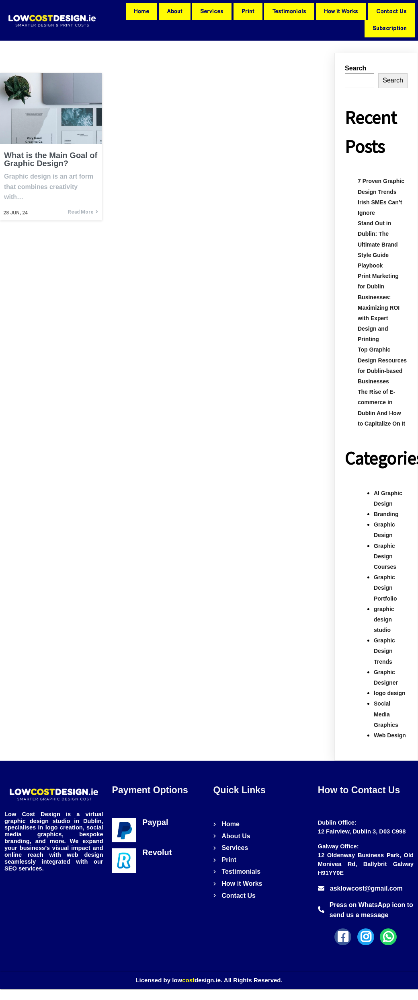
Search (355, 68)
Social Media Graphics (386, 714)
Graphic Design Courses (385, 556)
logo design (390, 693)
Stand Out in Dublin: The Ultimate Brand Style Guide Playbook (378, 244)
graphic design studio (384, 619)
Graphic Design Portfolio (385, 587)
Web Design (390, 735)
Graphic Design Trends (384, 651)
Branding (386, 514)
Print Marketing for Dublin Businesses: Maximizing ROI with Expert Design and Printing (379, 307)
